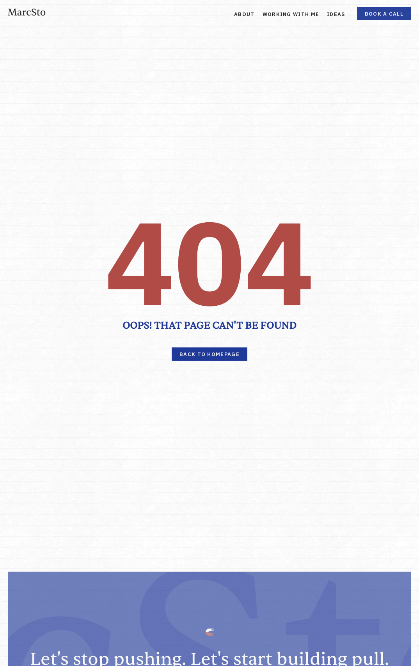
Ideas (336, 14)
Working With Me (291, 14)
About (244, 14)
